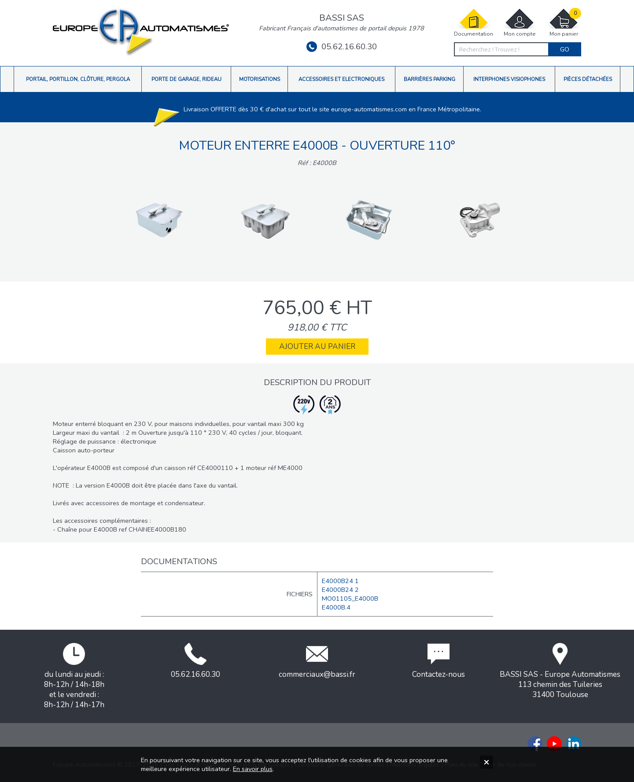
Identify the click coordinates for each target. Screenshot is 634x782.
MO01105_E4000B (350, 598)
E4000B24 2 (340, 589)
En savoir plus (253, 768)
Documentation (473, 22)
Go (564, 49)
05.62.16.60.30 (341, 46)
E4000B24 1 (340, 580)
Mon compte (519, 22)
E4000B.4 (336, 607)
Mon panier (563, 22)
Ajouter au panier (317, 346)
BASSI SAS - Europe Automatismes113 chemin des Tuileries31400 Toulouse (560, 671)
